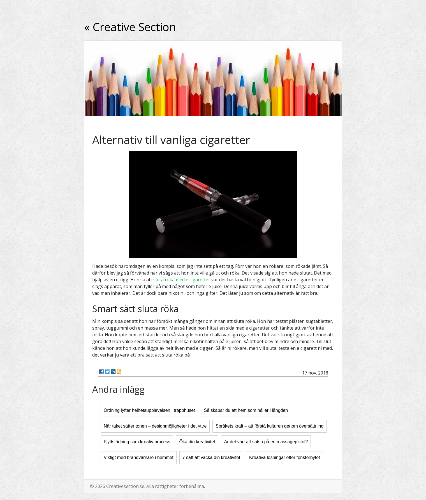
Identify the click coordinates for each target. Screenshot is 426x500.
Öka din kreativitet (197, 441)
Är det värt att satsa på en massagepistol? (266, 441)
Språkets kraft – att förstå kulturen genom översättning (269, 426)
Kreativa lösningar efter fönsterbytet (284, 457)
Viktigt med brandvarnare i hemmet (138, 457)
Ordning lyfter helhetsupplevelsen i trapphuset (149, 410)
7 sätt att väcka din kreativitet (211, 457)
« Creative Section (130, 27)
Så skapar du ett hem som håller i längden (246, 410)
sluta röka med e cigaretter (181, 280)
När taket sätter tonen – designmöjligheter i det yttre (155, 426)
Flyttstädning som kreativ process (137, 441)
